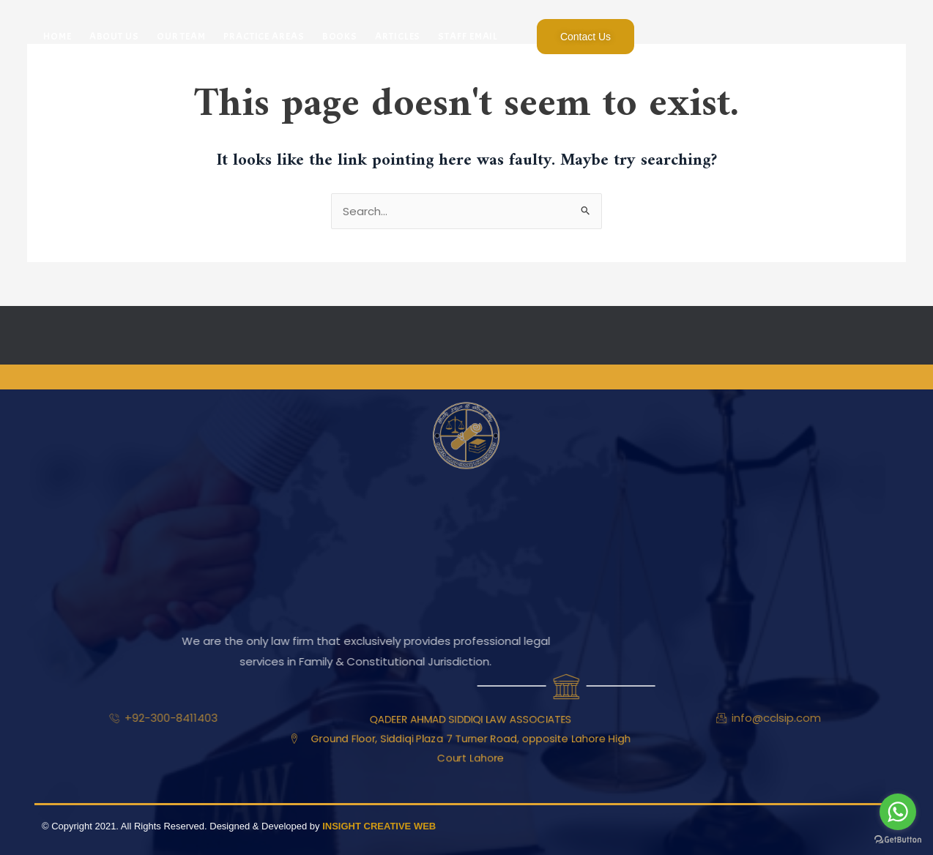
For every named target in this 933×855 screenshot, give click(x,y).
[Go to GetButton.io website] (897, 840)
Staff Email (468, 36)
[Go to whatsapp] (898, 812)
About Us (114, 36)
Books (340, 36)
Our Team (181, 36)
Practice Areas (264, 36)
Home (57, 36)
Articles (397, 36)
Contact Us (585, 36)
